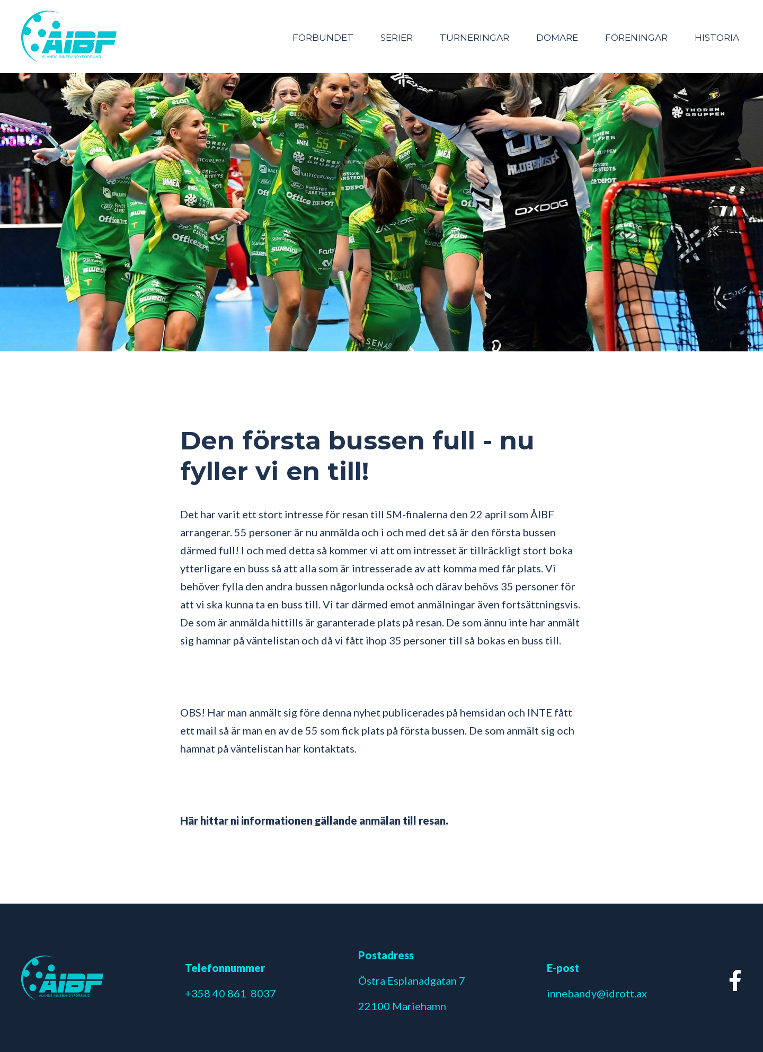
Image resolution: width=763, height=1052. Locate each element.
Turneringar (474, 37)
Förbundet (322, 37)
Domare (557, 37)
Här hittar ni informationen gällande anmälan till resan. (314, 820)
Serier (396, 37)
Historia (717, 37)
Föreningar (636, 37)
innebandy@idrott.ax (597, 993)
